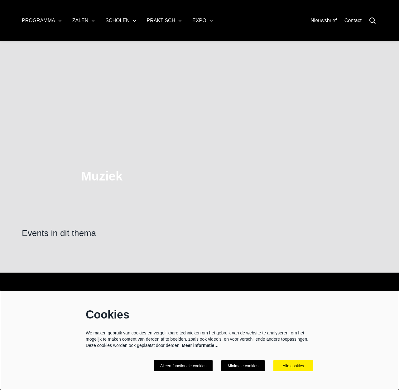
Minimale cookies (241, 365)
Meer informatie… (200, 345)
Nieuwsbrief (323, 20)
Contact (353, 20)
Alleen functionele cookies (178, 365)
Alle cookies (293, 365)
